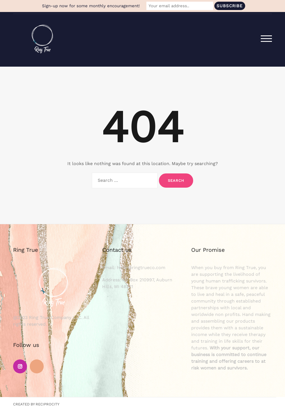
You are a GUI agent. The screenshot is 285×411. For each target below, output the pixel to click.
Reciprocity (47, 404)
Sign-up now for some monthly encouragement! (91, 5)
